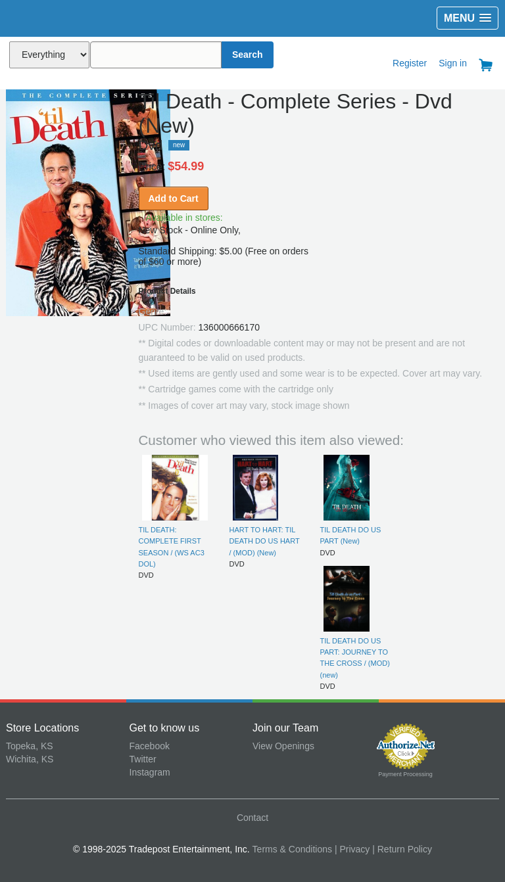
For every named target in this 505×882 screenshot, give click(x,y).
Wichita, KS (29, 759)
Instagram (150, 772)
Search (247, 54)
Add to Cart (174, 198)
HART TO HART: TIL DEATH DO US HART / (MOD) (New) (264, 541)
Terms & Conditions (292, 849)
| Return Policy (402, 849)
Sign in (453, 63)
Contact (252, 817)
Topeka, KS (29, 746)
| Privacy (352, 849)
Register (410, 63)
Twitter (143, 759)
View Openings (283, 746)
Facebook (150, 746)
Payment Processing (405, 774)
